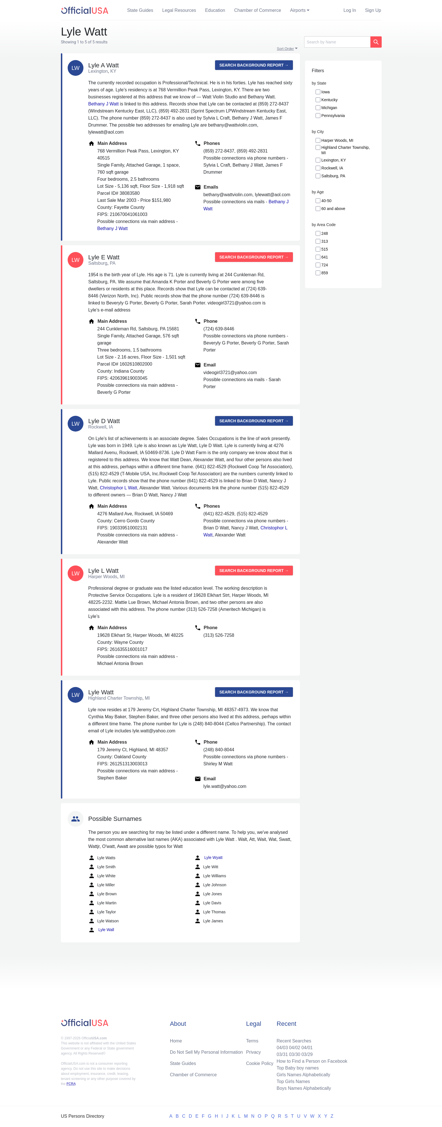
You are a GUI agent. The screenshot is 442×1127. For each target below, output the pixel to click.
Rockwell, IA (332, 168)
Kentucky (329, 99)
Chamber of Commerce (257, 10)
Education (215, 10)
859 (324, 272)
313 (324, 241)
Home (176, 1040)
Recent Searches (294, 1040)
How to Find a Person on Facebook (312, 1061)
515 (324, 249)
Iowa (325, 91)
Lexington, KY (333, 160)
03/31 (282, 1054)
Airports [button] (298, 10)
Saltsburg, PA (333, 175)
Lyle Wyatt (208, 857)
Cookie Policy (259, 1063)
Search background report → (254, 65)
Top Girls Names (293, 1081)
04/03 (282, 1047)
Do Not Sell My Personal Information (206, 1052)
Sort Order (285, 49)
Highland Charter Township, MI (345, 150)
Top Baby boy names (298, 1068)
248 (324, 233)
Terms (252, 1040)
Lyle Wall (101, 930)
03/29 (307, 1054)
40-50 (326, 200)
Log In (350, 10)
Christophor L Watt (118, 487)
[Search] (337, 42)
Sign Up (373, 10)
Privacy (253, 1052)
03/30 (294, 1054)
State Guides (140, 10)
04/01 (307, 1047)
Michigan (329, 107)
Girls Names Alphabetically (303, 1074)
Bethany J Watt (103, 103)
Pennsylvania (333, 115)
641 (324, 257)
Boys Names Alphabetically (304, 1088)
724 (324, 265)
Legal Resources (179, 10)
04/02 (294, 1047)
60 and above (333, 208)
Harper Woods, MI (337, 140)
